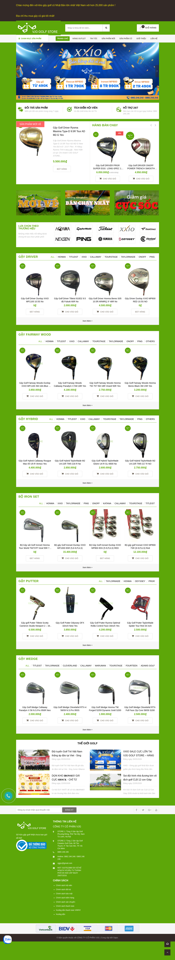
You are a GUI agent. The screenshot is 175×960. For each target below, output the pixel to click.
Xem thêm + (87, 405)
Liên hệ (153, 39)
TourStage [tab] (111, 257)
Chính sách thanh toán (65, 906)
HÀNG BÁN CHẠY (105, 125)
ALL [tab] (52, 257)
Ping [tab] (152, 257)
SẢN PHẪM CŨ (125, 39)
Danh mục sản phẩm (30, 39)
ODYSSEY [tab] (140, 581)
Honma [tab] (128, 581)
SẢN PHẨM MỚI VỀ (30, 124)
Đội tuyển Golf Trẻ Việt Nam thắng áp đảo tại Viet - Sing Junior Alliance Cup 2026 (67, 755)
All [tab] (40, 341)
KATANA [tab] (107, 503)
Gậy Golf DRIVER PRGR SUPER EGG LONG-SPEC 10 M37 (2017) (108, 168)
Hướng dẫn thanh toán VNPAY (68, 910)
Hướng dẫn (60, 914)
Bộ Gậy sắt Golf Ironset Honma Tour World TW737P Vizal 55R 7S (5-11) (35, 548)
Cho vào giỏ (107, 178)
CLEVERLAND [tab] (70, 665)
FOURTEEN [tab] (131, 665)
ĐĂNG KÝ (69, 810)
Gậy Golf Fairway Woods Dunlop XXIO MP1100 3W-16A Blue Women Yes (35, 386)
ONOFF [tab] (142, 257)
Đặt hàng (62, 169)
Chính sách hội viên (64, 885)
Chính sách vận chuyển (65, 902)
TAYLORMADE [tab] (73, 503)
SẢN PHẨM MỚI (108, 39)
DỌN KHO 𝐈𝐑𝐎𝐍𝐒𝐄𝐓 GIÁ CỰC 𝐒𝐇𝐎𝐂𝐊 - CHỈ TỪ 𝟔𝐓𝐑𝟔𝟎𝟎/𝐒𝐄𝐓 (66, 779)
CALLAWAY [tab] (120, 503)
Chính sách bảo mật (64, 894)
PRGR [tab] (152, 581)
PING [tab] (139, 341)
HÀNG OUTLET (79, 39)
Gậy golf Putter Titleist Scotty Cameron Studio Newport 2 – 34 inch (35, 626)
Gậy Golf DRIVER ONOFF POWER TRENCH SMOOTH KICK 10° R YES (141, 168)
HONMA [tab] (62, 257)
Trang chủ (62, 39)
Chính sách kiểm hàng (65, 898)
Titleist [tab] (73, 257)
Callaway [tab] (95, 257)
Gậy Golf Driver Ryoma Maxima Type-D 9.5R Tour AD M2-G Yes (69, 131)
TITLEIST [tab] (150, 503)
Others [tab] (150, 341)
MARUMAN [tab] (100, 665)
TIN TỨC (93, 39)
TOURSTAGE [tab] (135, 503)
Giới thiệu (141, 39)
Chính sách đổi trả (63, 889)
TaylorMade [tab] (128, 257)
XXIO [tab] (84, 257)
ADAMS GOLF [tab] (148, 665)
